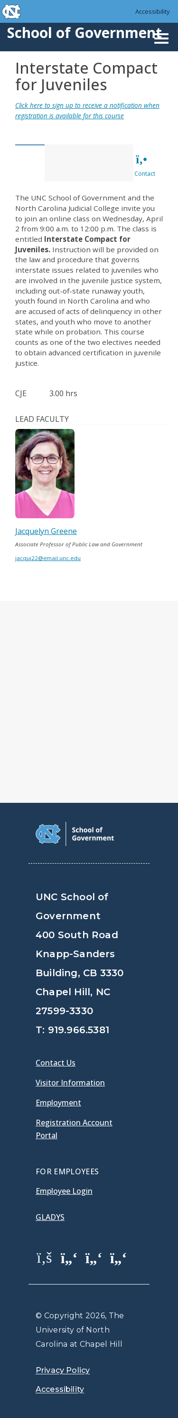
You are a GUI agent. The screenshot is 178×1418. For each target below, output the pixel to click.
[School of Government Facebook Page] (44, 1257)
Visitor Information (70, 1082)
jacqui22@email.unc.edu (48, 557)
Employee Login (64, 1191)
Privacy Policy (63, 1370)
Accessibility (152, 11)
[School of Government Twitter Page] (69, 1257)
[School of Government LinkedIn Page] (93, 1257)
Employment (58, 1102)
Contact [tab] (144, 166)
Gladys (50, 1217)
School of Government (84, 32)
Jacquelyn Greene (46, 531)
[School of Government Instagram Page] (118, 1257)
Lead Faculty (42, 419)
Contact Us (55, 1062)
